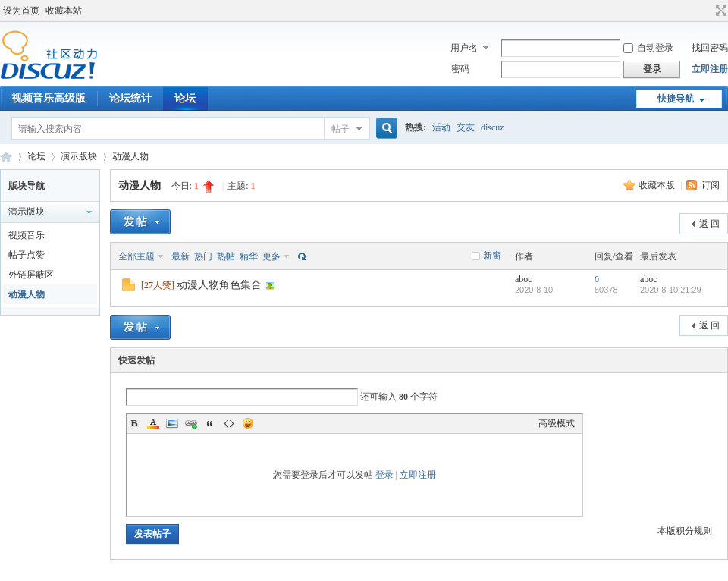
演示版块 (79, 156)
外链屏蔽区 (31, 274)
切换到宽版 (719, 10)
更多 (271, 256)
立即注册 (710, 69)
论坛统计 (130, 98)
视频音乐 (26, 235)
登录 (384, 475)
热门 (203, 256)
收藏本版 (658, 185)
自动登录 (648, 47)
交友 (466, 127)
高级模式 (556, 423)
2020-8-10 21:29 (670, 289)
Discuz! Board (6, 157)
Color (153, 423)
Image (172, 423)
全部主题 (136, 256)
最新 (180, 256)
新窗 (492, 255)
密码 (460, 69)
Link (191, 423)
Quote (210, 423)
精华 (249, 256)
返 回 (709, 223)
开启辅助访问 (707, 10)
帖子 (340, 129)
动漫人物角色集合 (219, 284)
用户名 (464, 47)
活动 (441, 127)
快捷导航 (675, 98)
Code (229, 423)
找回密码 (710, 47)
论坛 (185, 98)
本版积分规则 (684, 531)
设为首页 (21, 10)
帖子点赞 (26, 255)
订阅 (710, 185)
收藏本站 (64, 10)
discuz (492, 127)
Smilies (248, 423)
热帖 (226, 256)
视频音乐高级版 (48, 98)
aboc (523, 279)
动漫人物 (130, 156)
